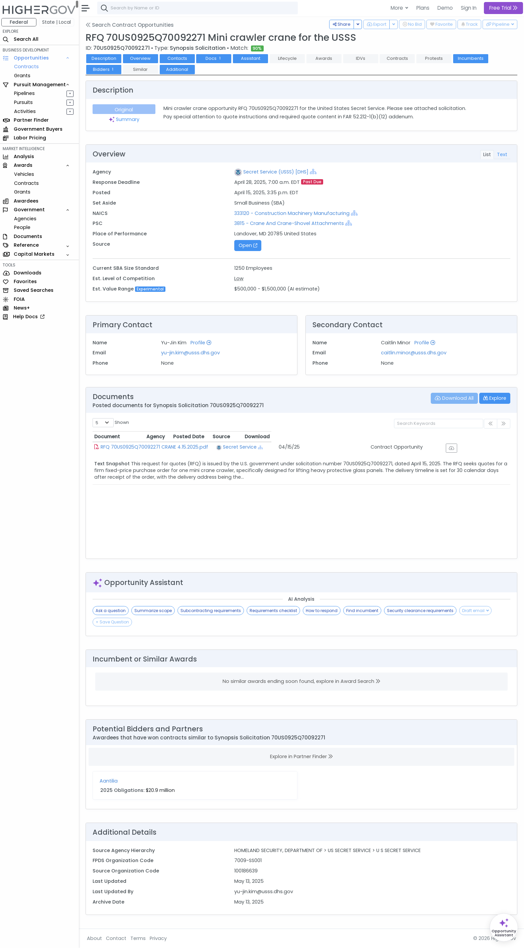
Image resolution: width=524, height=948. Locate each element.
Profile (202, 342)
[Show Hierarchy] (314, 171)
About (95, 938)
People (23, 227)
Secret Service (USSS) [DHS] (276, 171)
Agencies (26, 218)
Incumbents (472, 58)
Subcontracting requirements (212, 610)
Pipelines (25, 93)
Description (105, 58)
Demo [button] (445, 7)
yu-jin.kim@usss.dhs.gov (191, 352)
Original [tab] (125, 109)
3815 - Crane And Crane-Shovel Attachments (290, 223)
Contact (117, 938)
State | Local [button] (58, 22)
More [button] (397, 7)
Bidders (105, 69)
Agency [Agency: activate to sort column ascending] (275, 436)
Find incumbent (364, 610)
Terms (139, 938)
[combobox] (199, 8)
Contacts (178, 58)
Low (240, 278)
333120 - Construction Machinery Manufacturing (293, 213)
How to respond (323, 610)
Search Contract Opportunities (131, 24)
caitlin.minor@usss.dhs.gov (414, 352)
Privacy (159, 938)
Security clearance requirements (421, 610)
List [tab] (487, 154)
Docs (215, 58)
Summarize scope (154, 610)
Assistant (252, 58)
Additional (178, 69)
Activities (26, 111)
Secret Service (290, 447)
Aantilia (110, 781)
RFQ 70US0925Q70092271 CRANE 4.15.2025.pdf (156, 447)
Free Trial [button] (503, 7)
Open (249, 245)
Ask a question (112, 610)
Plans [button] (422, 7)
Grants (23, 75)
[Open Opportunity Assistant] (504, 927)
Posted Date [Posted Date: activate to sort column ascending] (347, 436)
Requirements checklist (274, 610)
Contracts (27, 66)
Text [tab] (502, 154)
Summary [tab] (125, 119)
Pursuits (24, 102)
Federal (20, 22)
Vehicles (25, 174)
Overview (142, 58)
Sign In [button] (469, 7)
